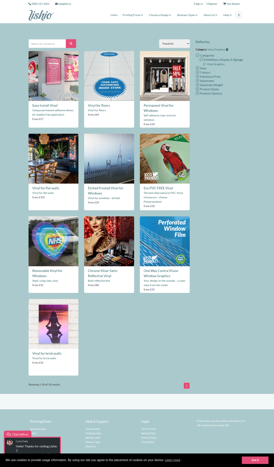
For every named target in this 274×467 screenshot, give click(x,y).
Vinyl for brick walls (46, 353)
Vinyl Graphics (218, 49)
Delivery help (93, 442)
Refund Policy (148, 433)
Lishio (114, 15)
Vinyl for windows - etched (104, 198)
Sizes (201, 68)
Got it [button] (255, 460)
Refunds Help (93, 437)
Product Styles (207, 89)
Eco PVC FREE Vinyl (158, 188)
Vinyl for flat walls (45, 188)
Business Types (188, 15)
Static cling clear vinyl (45, 280)
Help (228, 15)
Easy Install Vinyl (45, 105)
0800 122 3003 (40, 3)
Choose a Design (160, 15)
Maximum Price (208, 76)
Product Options (209, 93)
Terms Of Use (148, 428)
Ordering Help (93, 433)
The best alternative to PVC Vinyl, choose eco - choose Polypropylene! (163, 197)
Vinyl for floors (99, 105)
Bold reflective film (99, 280)
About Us (211, 15)
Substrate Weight (209, 85)
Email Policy (148, 442)
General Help (93, 428)
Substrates (205, 80)
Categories (205, 55)
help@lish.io (63, 3)
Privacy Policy (149, 437)
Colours (203, 72)
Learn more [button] (172, 460)
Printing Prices (133, 15)
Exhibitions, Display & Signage (221, 59)
